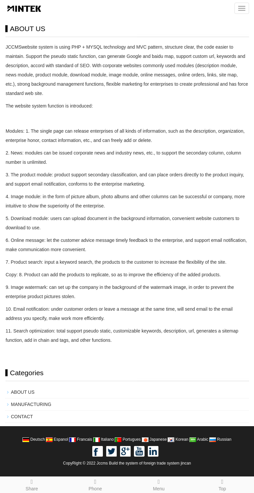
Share (32, 484)
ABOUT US (22, 392)
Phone (95, 484)
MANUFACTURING (31, 404)
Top (222, 484)
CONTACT (22, 416)
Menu (158, 484)
